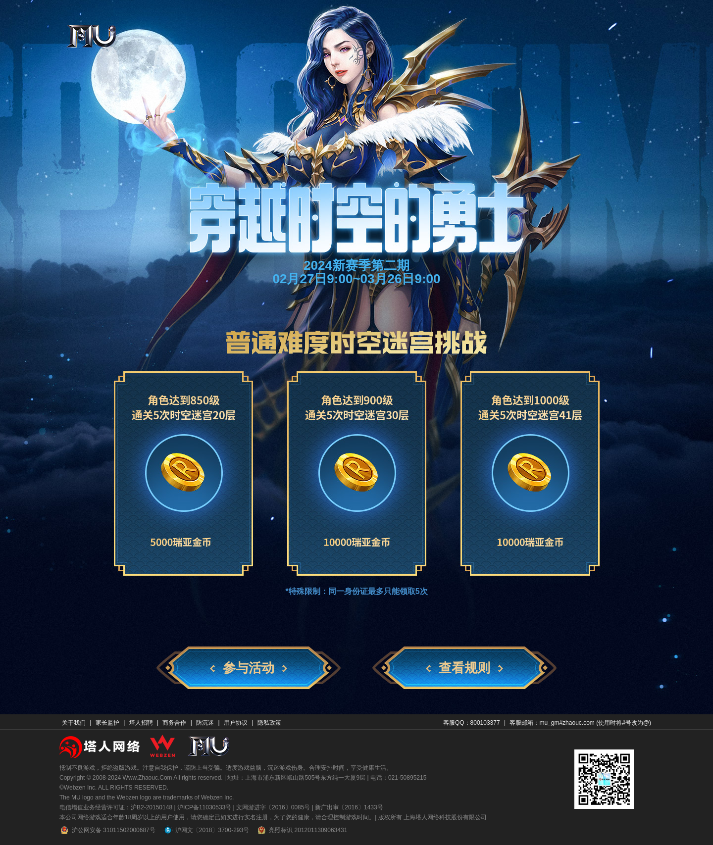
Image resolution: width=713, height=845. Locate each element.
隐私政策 (269, 722)
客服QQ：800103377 (471, 722)
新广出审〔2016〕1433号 (349, 807)
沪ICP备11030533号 (204, 807)
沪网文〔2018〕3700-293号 (206, 830)
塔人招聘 (141, 722)
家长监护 (107, 722)
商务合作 (174, 722)
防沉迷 (205, 722)
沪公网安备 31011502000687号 (107, 830)
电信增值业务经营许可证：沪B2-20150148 (115, 807)
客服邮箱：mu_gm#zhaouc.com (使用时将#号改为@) (580, 722)
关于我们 (74, 722)
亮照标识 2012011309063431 (301, 830)
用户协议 (236, 722)
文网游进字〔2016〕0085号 (273, 807)
